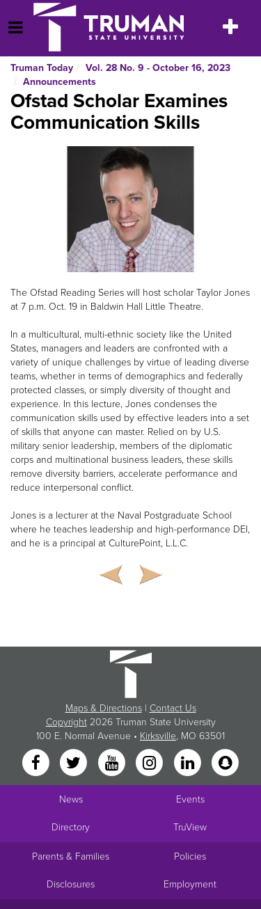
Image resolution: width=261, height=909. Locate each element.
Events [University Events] (190, 799)
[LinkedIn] (188, 763)
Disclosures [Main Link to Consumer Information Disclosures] (71, 884)
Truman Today (41, 68)
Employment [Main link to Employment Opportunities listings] (190, 884)
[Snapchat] (224, 763)
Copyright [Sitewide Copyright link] (66, 722)
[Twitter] (75, 763)
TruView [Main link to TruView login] (190, 827)
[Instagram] (151, 763)
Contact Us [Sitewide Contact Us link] (173, 708)
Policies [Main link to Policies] (190, 856)
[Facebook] (37, 763)
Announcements (59, 82)
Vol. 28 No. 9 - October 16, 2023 (158, 68)
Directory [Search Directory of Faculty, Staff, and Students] (71, 827)
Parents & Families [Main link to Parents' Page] (70, 856)
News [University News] (71, 799)
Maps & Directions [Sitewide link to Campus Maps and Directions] (103, 708)
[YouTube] (113, 763)
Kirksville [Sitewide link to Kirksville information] (158, 736)
